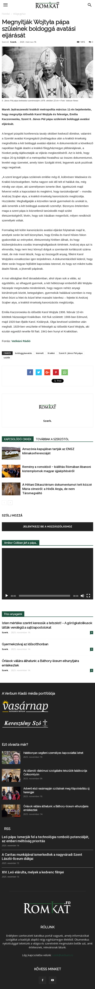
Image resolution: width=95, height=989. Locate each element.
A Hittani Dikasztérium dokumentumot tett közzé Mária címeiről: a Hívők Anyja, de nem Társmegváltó (57, 489)
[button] (90, 5)
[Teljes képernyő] (88, 596)
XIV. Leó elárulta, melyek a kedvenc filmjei (33, 872)
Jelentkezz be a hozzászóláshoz (47, 526)
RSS (7, 829)
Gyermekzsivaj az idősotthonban (25, 644)
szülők (7, 357)
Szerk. (13, 41)
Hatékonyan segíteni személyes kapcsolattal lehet (53, 752)
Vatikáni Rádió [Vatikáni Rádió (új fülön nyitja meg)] (21, 341)
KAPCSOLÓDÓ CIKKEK (17, 439)
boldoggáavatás (23, 353)
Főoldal (6, 13)
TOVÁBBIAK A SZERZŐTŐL (52, 439)
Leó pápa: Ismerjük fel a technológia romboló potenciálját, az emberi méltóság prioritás (45, 839)
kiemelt (40, 353)
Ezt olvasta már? (15, 744)
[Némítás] (82, 596)
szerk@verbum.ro (62, 955)
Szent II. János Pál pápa (71, 353)
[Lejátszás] (7, 596)
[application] (47, 573)
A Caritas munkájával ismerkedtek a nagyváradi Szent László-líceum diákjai (42, 857)
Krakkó (51, 353)
